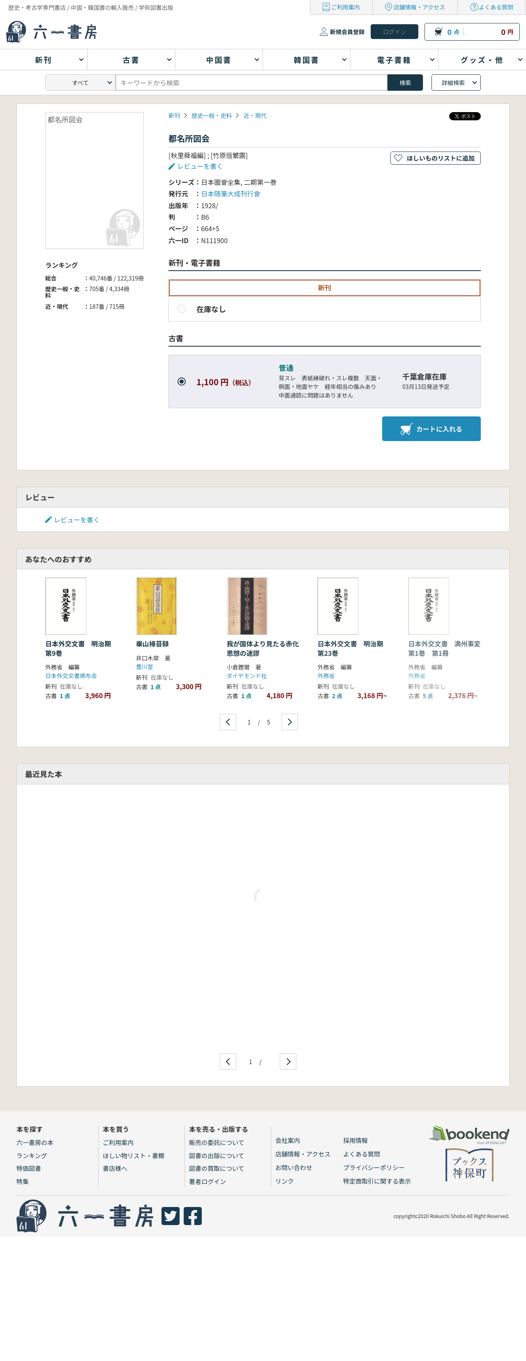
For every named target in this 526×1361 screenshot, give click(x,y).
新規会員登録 (347, 32)
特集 (22, 1181)
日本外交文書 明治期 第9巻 (81, 648)
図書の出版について (217, 1155)
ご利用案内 (345, 7)
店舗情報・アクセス (419, 7)
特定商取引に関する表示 (377, 1181)
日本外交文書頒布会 (71, 675)
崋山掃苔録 (152, 643)
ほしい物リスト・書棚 (133, 1155)
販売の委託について (217, 1142)
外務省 (326, 675)
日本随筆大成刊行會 (230, 193)
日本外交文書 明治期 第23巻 (353, 648)
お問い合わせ (293, 1167)
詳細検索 (453, 82)
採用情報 (355, 1140)
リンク (284, 1181)
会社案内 (287, 1140)
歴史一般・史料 (211, 115)
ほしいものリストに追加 (441, 158)
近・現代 (254, 115)
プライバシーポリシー (374, 1167)
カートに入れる (431, 429)
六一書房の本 (34, 1142)
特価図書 (28, 1168)
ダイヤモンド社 (247, 675)
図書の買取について (217, 1168)
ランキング (31, 1155)
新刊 (174, 115)
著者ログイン (207, 1181)
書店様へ (115, 1168)
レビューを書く (200, 166)
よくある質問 (496, 7)
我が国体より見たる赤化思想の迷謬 (263, 648)
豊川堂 (144, 666)
